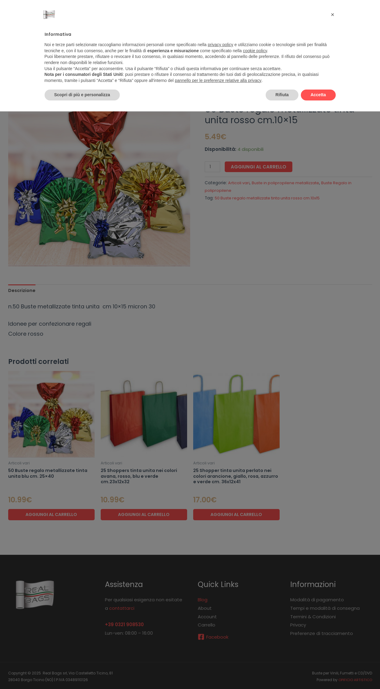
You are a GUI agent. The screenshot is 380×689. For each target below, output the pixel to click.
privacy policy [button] (220, 44)
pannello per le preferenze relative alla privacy (218, 80)
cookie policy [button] (255, 50)
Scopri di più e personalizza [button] (82, 94)
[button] (333, 14)
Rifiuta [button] (282, 94)
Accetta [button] (318, 94)
